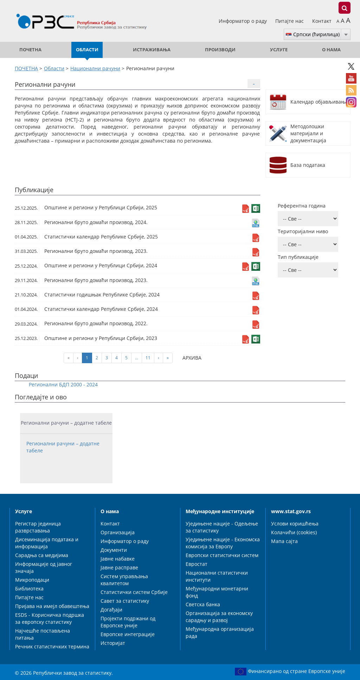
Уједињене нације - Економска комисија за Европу (223, 543)
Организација (118, 532)
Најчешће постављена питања (42, 634)
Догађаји (111, 609)
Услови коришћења (295, 523)
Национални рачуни (95, 68)
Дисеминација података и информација (46, 543)
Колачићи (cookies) (294, 532)
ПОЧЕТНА (30, 50)
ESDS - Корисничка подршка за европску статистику (49, 618)
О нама (331, 50)
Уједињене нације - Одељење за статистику (222, 527)
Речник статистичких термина (52, 646)
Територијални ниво (303, 231)
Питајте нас (290, 21)
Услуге (279, 50)
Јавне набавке (118, 558)
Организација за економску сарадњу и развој (219, 616)
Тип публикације (298, 257)
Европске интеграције (128, 634)
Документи (114, 550)
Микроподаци (32, 579)
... (136, 358)
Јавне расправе (119, 567)
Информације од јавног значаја (43, 567)
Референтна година (302, 205)
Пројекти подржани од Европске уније (128, 622)
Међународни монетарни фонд (217, 592)
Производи (220, 50)
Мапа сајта (284, 541)
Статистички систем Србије (134, 592)
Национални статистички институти (217, 576)
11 (148, 358)
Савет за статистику (125, 600)
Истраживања (152, 50)
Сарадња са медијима (41, 555)
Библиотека (29, 588)
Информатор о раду (243, 21)
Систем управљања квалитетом (124, 580)
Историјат (113, 643)
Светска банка (203, 604)
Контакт (322, 21)
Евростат (196, 564)
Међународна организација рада (220, 632)
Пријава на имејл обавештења (52, 606)
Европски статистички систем (222, 555)
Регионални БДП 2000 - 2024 (63, 384)
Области (87, 50)
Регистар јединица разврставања (38, 527)
